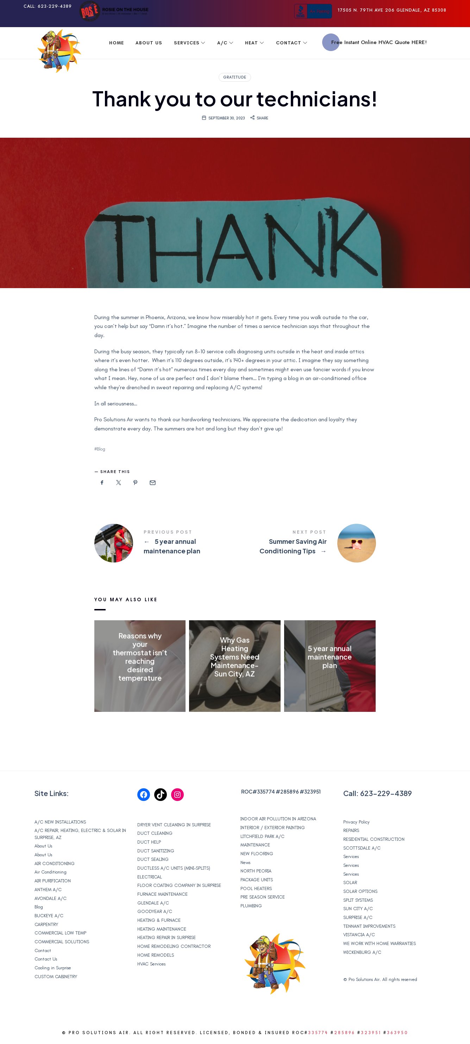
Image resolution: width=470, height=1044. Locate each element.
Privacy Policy (356, 822)
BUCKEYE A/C (49, 915)
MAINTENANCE (255, 844)
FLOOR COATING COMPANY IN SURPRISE (179, 885)
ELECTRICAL (149, 877)
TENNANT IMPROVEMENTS (369, 926)
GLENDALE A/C (153, 903)
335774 (266, 791)
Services (351, 856)
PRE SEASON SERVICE (262, 897)
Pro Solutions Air (364, 979)
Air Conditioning (51, 872)
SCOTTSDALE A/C (362, 848)
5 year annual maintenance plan (164, 543)
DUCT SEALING (153, 859)
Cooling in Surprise (53, 967)
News (245, 862)
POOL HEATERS (256, 888)
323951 (312, 791)
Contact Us (46, 959)
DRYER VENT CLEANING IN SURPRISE (174, 824)
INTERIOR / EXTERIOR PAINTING (272, 827)
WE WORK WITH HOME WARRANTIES (379, 943)
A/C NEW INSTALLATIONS (60, 822)
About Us (43, 846)
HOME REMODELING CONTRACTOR (174, 946)
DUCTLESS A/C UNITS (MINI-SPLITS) (173, 868)
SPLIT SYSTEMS (358, 900)
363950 (397, 1032)
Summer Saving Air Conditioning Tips (305, 543)
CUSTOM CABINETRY (56, 976)
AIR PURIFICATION (53, 880)
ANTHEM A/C (48, 889)
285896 (289, 791)
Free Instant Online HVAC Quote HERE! (379, 42)
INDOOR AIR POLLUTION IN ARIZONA (278, 818)
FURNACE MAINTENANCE (162, 894)
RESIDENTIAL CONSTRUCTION (374, 839)
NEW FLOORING (256, 853)
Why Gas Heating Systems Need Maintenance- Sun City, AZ (234, 657)
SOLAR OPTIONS (360, 891)
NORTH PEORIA (255, 871)
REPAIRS (351, 830)
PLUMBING (251, 905)
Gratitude (234, 77)
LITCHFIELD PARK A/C (262, 836)
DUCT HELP (149, 842)
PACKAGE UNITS (256, 879)
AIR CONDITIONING (55, 863)
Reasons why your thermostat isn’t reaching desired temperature (140, 657)
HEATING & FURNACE (159, 920)
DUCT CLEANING (155, 833)
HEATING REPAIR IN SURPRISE (166, 937)
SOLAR (350, 882)
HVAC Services (151, 964)
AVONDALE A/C (51, 898)
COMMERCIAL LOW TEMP (60, 933)
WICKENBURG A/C (362, 952)
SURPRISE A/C (357, 917)
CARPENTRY (46, 924)
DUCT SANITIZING (155, 850)
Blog (101, 449)
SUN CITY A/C (358, 908)
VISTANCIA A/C (359, 934)
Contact (43, 950)
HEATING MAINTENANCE (161, 929)
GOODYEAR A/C (154, 911)
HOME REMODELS (155, 955)
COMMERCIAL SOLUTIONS (62, 941)
